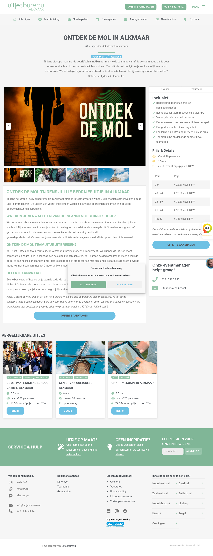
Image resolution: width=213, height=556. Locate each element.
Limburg (183, 503)
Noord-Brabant (161, 503)
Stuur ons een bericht (174, 288)
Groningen (158, 523)
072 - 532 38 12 (171, 279)
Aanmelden (193, 451)
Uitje (93, 46)
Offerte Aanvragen (74, 315)
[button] (202, 7)
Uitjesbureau (68, 545)
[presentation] (8, 126)
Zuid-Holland (160, 493)
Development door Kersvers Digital (184, 545)
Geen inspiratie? (133, 439)
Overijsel (184, 483)
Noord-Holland (161, 483)
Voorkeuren (124, 284)
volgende (197, 89)
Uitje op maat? (81, 439)
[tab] (165, 483)
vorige (165, 89)
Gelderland (185, 493)
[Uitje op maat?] (60, 447)
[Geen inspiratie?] (109, 447)
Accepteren (88, 284)
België (182, 513)
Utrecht (156, 513)
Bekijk (15, 411)
